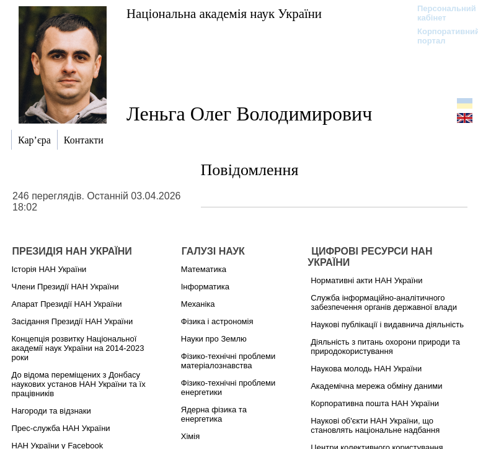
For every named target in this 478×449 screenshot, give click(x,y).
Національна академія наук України (224, 13)
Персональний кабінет (440, 13)
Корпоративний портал (440, 36)
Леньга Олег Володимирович (249, 113)
